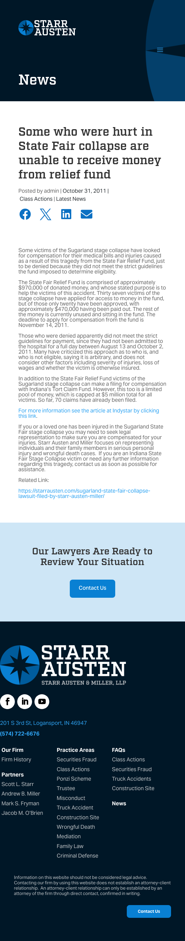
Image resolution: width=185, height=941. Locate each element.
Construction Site (78, 817)
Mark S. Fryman (20, 803)
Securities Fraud (77, 759)
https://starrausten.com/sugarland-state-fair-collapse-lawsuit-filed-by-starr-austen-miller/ (84, 493)
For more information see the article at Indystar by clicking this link (88, 413)
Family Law (70, 846)
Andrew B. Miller (20, 793)
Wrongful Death (76, 826)
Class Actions (36, 198)
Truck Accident (75, 807)
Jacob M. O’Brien (22, 812)
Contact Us (92, 588)
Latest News (71, 198)
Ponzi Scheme (74, 778)
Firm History (16, 759)
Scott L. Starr (17, 784)
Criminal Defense (77, 855)
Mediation (69, 836)
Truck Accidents (131, 778)
